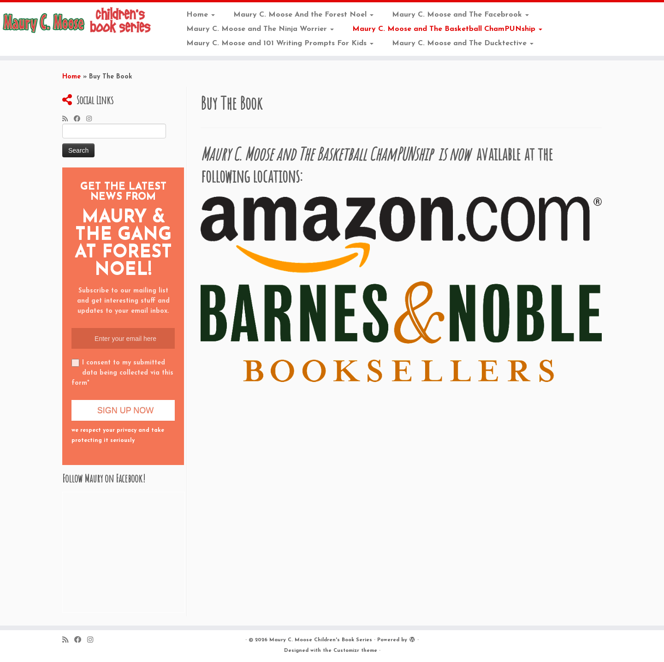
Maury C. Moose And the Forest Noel (303, 14)
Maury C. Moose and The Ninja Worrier (260, 29)
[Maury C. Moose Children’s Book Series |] (76, 21)
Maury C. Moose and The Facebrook (460, 14)
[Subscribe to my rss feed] (68, 119)
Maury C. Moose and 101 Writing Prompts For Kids (280, 43)
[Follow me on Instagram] (92, 119)
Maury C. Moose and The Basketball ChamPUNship (447, 29)
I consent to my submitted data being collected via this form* (122, 373)
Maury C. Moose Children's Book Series (320, 640)
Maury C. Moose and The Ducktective (463, 43)
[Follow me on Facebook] (80, 119)
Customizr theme (355, 650)
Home (200, 14)
